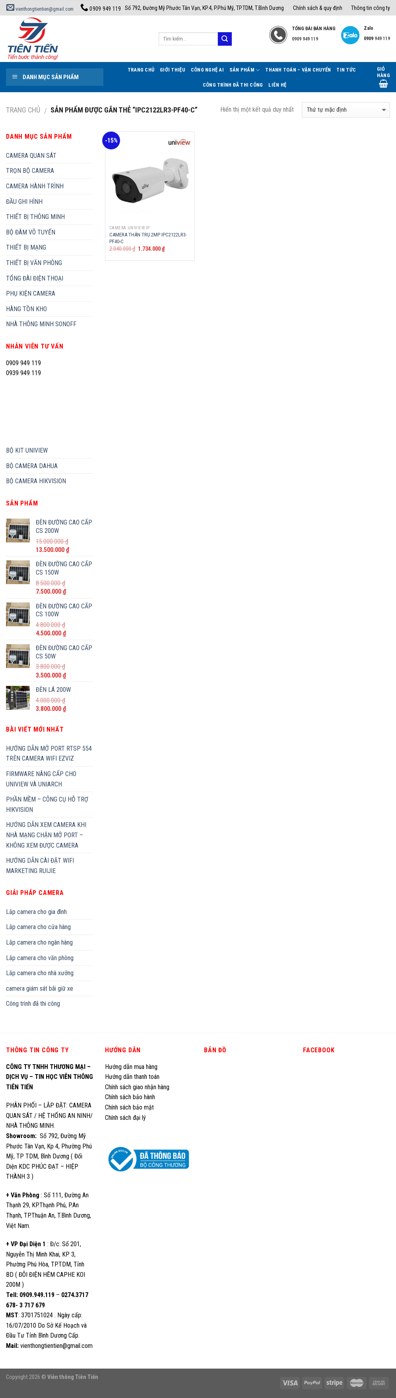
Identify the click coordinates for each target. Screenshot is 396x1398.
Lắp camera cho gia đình (36, 912)
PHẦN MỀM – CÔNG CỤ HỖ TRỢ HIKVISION (47, 804)
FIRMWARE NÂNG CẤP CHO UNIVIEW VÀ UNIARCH (41, 779)
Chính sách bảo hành (130, 1097)
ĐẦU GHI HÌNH (24, 201)
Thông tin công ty (370, 8)
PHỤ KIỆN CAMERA (30, 293)
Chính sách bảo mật (129, 1107)
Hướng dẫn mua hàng (131, 1067)
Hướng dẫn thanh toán (132, 1076)
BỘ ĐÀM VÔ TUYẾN (30, 232)
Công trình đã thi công (233, 85)
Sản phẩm (244, 70)
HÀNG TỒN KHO (26, 309)
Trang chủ (23, 110)
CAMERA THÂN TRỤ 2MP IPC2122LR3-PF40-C (148, 238)
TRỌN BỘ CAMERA (30, 170)
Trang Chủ (141, 70)
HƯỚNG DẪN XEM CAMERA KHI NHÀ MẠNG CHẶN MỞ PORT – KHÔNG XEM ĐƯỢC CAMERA (46, 835)
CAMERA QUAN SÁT (31, 155)
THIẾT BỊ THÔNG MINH (35, 217)
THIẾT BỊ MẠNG (26, 247)
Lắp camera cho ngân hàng (39, 942)
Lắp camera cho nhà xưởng (40, 973)
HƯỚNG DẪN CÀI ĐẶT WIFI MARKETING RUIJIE (40, 866)
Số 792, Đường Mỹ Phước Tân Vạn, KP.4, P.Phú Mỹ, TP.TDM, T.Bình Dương (204, 8)
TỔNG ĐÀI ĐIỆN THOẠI (34, 278)
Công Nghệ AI (207, 70)
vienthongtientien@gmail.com (40, 9)
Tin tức (346, 70)
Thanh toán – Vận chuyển (298, 70)
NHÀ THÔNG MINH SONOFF (41, 324)
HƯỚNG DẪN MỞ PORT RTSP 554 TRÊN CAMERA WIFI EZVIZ (49, 754)
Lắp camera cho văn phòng (40, 958)
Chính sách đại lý (126, 1117)
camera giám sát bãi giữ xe (39, 988)
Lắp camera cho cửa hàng (38, 927)
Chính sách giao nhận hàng (137, 1087)
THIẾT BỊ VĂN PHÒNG (34, 263)
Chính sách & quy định (317, 8)
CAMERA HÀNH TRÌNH (35, 186)
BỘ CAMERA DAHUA (32, 466)
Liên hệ (277, 85)
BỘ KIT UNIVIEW (27, 450)
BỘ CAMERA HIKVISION (36, 481)
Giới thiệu (172, 70)
